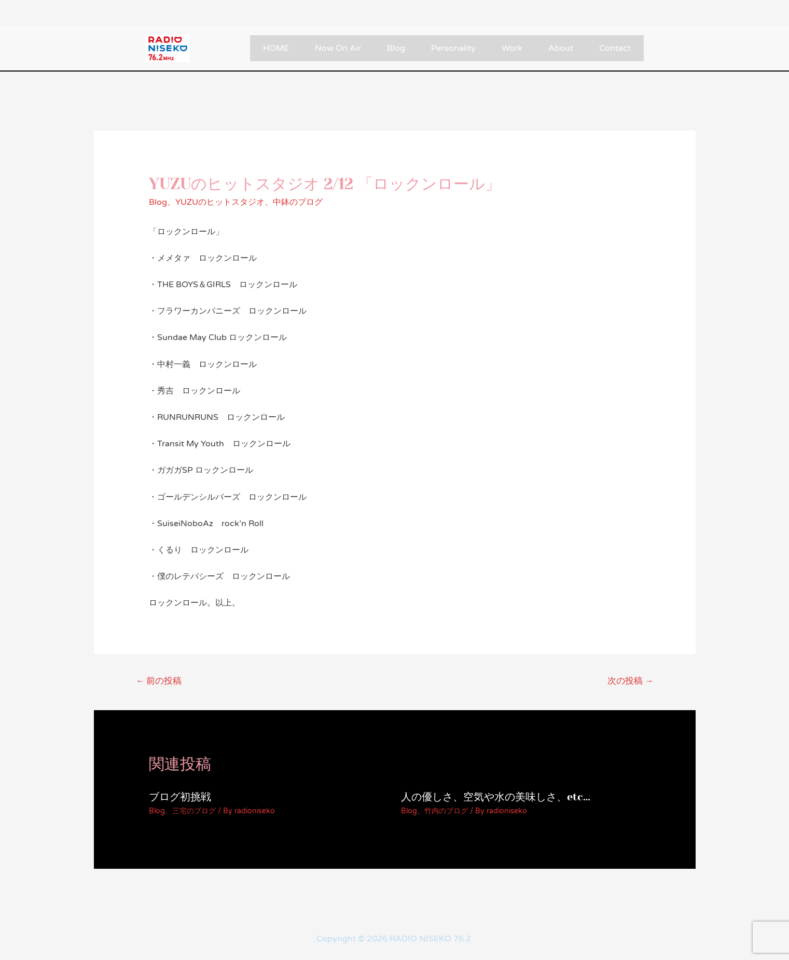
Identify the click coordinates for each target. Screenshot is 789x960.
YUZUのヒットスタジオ (220, 202)
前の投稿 (158, 680)
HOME (276, 48)
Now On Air (338, 48)
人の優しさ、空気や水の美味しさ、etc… (495, 797)
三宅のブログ (194, 811)
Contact (615, 48)
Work (512, 48)
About (560, 48)
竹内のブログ (446, 811)
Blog (396, 48)
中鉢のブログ (298, 202)
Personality (453, 48)
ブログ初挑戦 (180, 797)
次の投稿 (630, 680)
